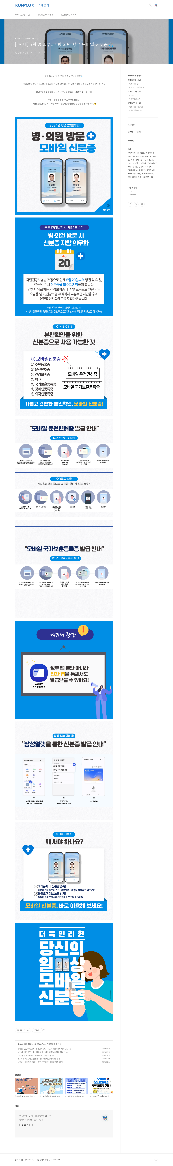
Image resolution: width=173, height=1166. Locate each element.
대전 (138, 173)
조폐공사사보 (152, 163)
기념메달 (142, 163)
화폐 (129, 156)
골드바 (142, 159)
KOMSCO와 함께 (45, 14)
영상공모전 (132, 173)
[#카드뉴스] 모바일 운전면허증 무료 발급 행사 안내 (38, 1058)
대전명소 (150, 159)
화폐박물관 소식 (134, 98)
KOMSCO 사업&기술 (136, 87)
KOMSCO (140, 153)
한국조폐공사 (132, 170)
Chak (129, 163)
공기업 (134, 166)
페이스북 (130, 204)
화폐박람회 (132, 153)
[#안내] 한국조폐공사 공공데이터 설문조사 (34, 1055)
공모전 (135, 163)
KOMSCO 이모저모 (136, 107)
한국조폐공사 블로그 (136, 75)
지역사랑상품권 (147, 173)
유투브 (142, 204)
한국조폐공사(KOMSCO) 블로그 (35, 1116)
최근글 (130, 132)
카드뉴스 (135, 156)
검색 (150, 5)
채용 (142, 156)
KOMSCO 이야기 (69, 14)
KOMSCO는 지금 (22, 14)
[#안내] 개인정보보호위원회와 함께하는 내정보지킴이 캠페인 (41, 1052)
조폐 (129, 166)
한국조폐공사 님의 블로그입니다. (32, 1119)
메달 (152, 177)
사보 (146, 156)
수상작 (141, 166)
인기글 (138, 132)
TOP (156, 1161)
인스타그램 (136, 204)
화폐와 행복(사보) (135, 110)
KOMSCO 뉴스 (40, 1044)
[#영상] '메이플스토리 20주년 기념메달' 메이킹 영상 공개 (40, 1062)
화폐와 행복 (136, 177)
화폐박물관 (150, 153)
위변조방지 (151, 170)
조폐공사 (148, 166)
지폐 (129, 177)
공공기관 (142, 170)
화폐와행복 (135, 159)
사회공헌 (132, 95)
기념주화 (153, 156)
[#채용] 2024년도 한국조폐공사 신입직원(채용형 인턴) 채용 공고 (43, 1048)
